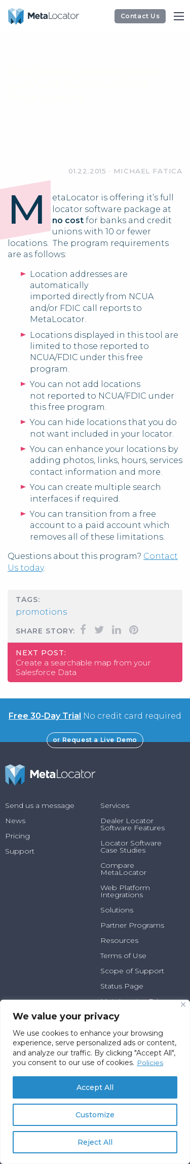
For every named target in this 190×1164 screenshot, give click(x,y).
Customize (95, 1114)
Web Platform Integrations (125, 891)
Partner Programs (132, 925)
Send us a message (39, 805)
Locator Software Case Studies (131, 846)
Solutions (116, 909)
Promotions (41, 612)
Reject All (95, 1142)
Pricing (17, 835)
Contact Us (140, 16)
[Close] (183, 1004)
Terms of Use (123, 955)
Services (114, 805)
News (15, 820)
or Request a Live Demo (95, 740)
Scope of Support (132, 970)
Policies (150, 1062)
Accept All (95, 1087)
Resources (119, 940)
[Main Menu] (179, 16)
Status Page (121, 986)
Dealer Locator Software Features (132, 824)
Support (19, 851)
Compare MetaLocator (123, 869)
